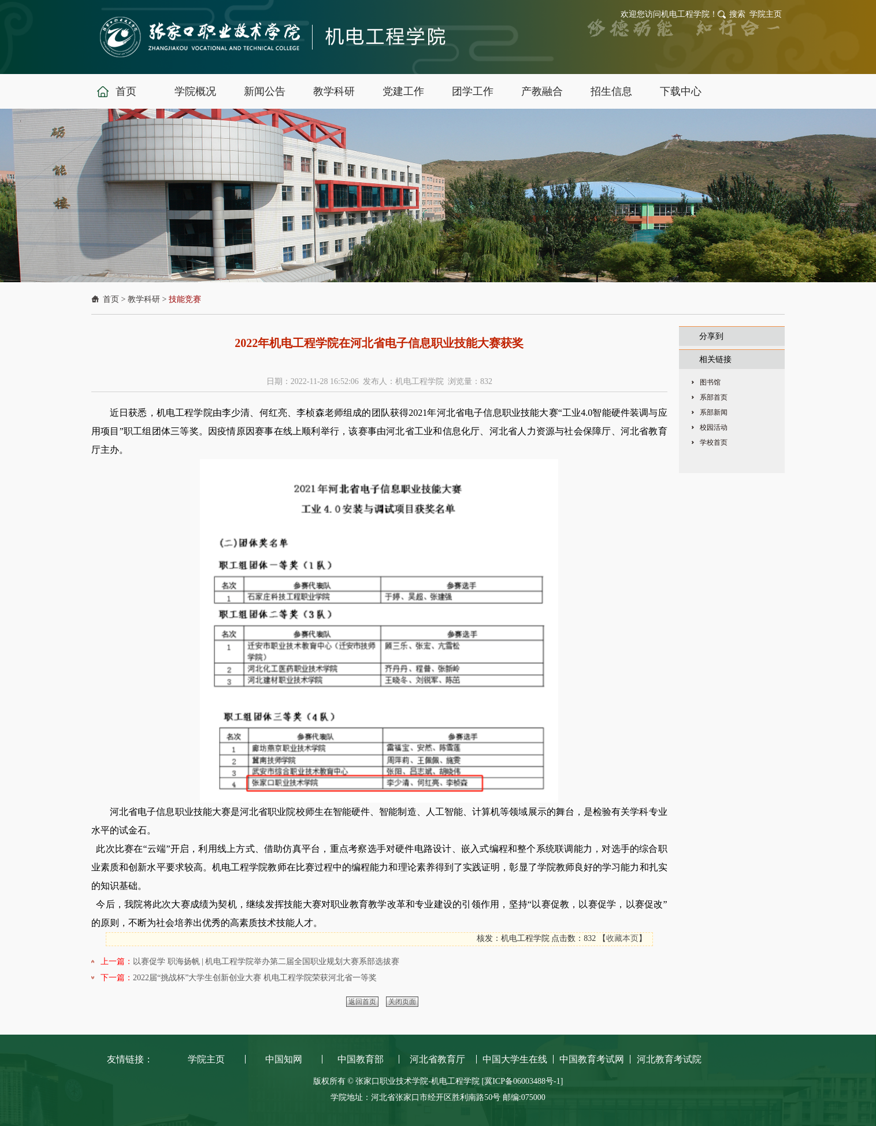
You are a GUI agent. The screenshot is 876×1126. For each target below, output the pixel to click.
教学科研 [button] (334, 91)
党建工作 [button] (403, 91)
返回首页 (362, 1002)
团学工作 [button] (472, 91)
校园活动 (713, 427)
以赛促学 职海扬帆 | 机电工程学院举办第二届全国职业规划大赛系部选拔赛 (266, 961)
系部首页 (713, 397)
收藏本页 (622, 938)
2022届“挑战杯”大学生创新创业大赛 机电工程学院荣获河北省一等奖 (255, 977)
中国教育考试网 (591, 1059)
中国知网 (283, 1059)
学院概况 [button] (195, 91)
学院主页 (765, 14)
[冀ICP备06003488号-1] (522, 1081)
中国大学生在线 (514, 1059)
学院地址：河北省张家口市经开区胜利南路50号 (417, 1097)
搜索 (737, 14)
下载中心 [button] (680, 91)
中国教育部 (360, 1059)
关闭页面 (402, 1002)
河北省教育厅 (437, 1059)
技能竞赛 (185, 299)
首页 (111, 299)
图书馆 (710, 382)
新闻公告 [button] (264, 91)
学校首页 (713, 442)
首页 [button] (126, 91)
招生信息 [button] (611, 91)
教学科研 (144, 299)
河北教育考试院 (669, 1059)
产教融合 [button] (542, 91)
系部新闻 (713, 412)
